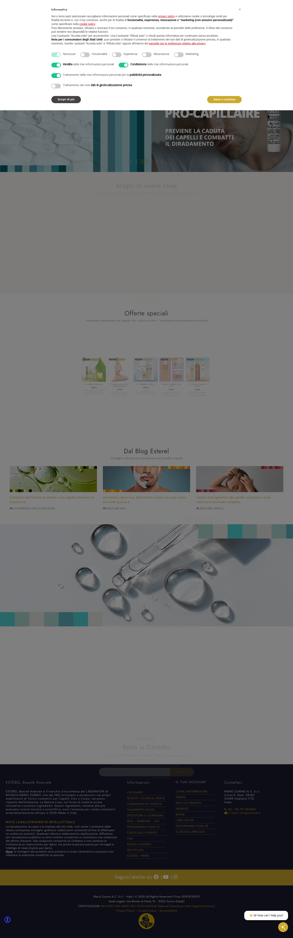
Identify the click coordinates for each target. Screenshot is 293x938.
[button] (240, 9)
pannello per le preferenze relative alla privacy (177, 43)
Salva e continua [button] (224, 99)
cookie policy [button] (87, 24)
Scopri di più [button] (66, 99)
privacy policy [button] (166, 16)
